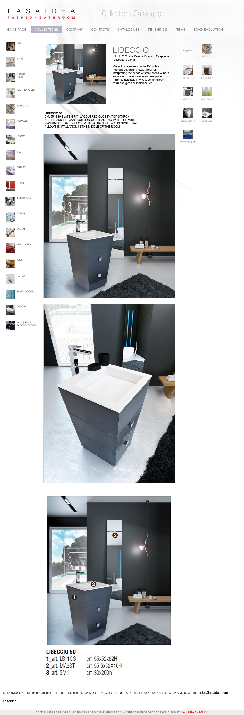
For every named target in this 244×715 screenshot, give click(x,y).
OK (183, 712)
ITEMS (180, 29)
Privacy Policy (197, 712)
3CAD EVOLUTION (208, 29)
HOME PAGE (16, 29)
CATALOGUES (128, 29)
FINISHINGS (157, 29)
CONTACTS (100, 29)
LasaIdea (10, 701)
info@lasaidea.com (213, 693)
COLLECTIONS (46, 29)
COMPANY (74, 29)
